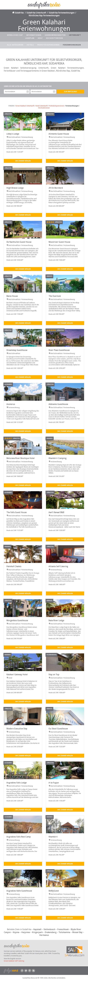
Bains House (12, 296)
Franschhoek (63, 929)
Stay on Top (54, 674)
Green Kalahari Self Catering (14, 961)
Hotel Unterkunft (42, 106)
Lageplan (29, 38)
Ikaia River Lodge (56, 620)
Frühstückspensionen (48, 45)
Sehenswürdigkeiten (55, 35)
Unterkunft (75, 35)
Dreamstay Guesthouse (16, 350)
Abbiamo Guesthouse (58, 404)
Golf (40, 38)
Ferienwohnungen (72, 45)
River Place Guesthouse (59, 350)
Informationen (33, 35)
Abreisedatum (54, 92)
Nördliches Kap (15, 35)
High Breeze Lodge (15, 188)
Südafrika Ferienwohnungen (61, 13)
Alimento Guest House (59, 134)
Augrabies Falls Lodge (16, 782)
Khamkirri (53, 837)
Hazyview (25, 932)
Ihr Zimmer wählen (23, 161)
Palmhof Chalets (13, 566)
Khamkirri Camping (57, 458)
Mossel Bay (77, 932)
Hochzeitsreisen (54, 38)
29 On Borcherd (56, 188)
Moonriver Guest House (59, 242)
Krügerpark (37, 932)
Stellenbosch (49, 929)
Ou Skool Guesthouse (58, 728)
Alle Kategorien (15, 45)
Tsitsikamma (64, 932)
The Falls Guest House (16, 512)
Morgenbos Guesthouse (17, 620)
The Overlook (55, 296)
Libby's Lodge (12, 134)
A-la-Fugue (54, 782)
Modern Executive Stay (16, 728)
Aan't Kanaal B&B (56, 512)
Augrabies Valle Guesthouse (19, 891)
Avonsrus (10, 404)
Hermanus (44, 935)
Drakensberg (50, 932)
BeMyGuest (54, 891)
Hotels (30, 45)
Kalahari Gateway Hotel (17, 674)
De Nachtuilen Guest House (18, 242)
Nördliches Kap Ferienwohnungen (44, 15)
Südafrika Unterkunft (36, 13)
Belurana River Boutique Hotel (20, 458)
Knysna (16, 932)
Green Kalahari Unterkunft (24, 106)
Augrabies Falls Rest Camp (18, 837)
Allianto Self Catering (58, 566)
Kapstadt (37, 929)
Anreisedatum (28, 92)
